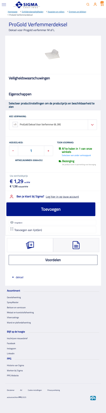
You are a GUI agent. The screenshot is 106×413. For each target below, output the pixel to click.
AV (21, 390)
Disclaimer (10, 390)
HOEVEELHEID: (16, 142)
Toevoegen (51, 209)
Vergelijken (16, 222)
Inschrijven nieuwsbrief (17, 338)
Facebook (11, 343)
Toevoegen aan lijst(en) (26, 229)
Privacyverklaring (53, 390)
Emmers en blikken (77, 11)
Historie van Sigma (15, 365)
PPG (20, 397)
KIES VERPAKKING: (17, 116)
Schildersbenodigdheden (32, 11)
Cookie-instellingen (35, 390)
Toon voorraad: (65, 142)
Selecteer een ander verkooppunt (76, 155)
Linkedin (10, 353)
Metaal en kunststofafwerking (20, 312)
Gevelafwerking (14, 297)
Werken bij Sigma (15, 370)
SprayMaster (12, 302)
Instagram (11, 348)
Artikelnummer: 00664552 (29, 160)
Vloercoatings (13, 317)
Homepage (12, 11)
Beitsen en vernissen (16, 307)
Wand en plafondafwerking (19, 322)
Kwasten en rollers (56, 11)
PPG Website (13, 375)
